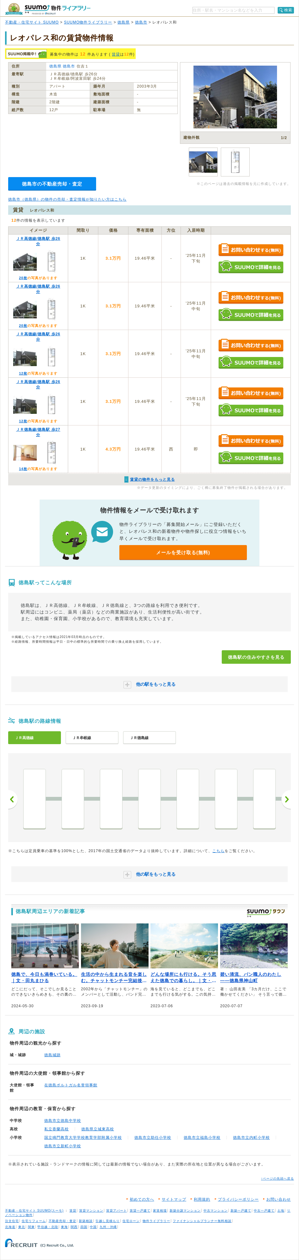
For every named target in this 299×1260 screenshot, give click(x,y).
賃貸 (116, 54)
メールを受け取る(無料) (183, 552)
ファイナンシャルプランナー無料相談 (202, 1221)
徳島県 (123, 22)
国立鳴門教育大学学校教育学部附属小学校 (83, 1137)
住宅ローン (131, 1221)
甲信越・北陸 (47, 1227)
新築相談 (86, 1221)
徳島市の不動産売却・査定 (52, 184)
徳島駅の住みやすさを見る (256, 657)
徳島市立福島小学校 (202, 1137)
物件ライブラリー (156, 1221)
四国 (83, 1227)
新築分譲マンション (185, 1210)
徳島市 (141, 22)
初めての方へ (142, 1199)
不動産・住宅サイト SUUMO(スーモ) (34, 1210)
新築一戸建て (241, 1210)
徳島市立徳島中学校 (62, 1120)
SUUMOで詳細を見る (251, 266)
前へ (13, 799)
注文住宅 (12, 1221)
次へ (286, 799)
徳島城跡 (52, 1055)
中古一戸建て (264, 1210)
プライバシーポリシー (238, 1199)
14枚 (23, 469)
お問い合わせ (278, 1199)
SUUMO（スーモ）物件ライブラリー (47, 9)
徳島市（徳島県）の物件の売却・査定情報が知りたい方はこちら (67, 199)
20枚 (23, 278)
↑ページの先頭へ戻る (277, 1178)
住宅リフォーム (34, 1221)
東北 (21, 1227)
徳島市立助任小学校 (152, 1137)
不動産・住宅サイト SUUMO (32, 22)
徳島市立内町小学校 (251, 1137)
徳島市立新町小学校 (62, 1146)
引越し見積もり (107, 1221)
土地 (280, 1210)
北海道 (10, 1227)
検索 (288, 10)
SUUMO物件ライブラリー (88, 22)
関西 (74, 1227)
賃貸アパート (116, 1210)
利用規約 (202, 1199)
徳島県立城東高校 (97, 1129)
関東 (31, 1227)
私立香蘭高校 (56, 1129)
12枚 (23, 373)
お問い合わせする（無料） (251, 250)
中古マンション (216, 1210)
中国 (93, 1227)
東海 (64, 1227)
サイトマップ (174, 1199)
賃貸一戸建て (140, 1210)
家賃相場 (160, 1210)
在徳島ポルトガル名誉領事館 (70, 1085)
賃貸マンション (91, 1210)
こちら (218, 851)
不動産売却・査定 (62, 1221)
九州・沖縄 (108, 1227)
